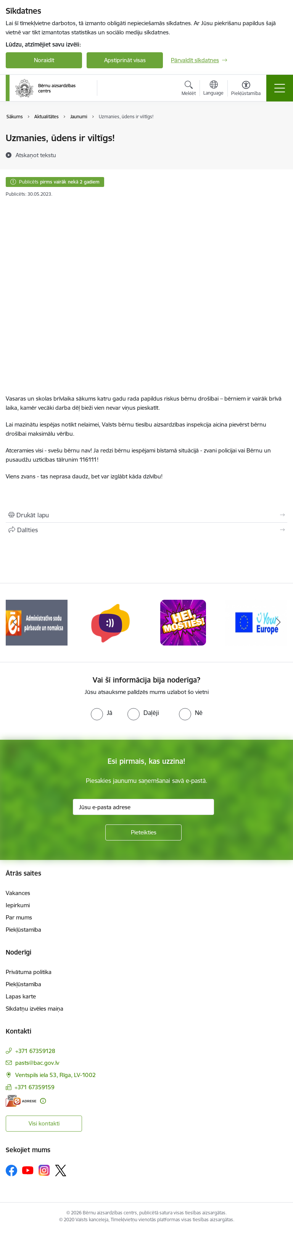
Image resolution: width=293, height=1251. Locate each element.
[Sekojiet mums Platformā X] (60, 1170)
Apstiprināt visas (125, 60)
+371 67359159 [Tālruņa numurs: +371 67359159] (34, 1087)
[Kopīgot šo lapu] (146, 530)
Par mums (19, 917)
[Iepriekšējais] (14, 622)
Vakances (18, 893)
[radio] (101, 712)
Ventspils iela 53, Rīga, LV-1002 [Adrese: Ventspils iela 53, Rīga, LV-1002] (55, 1075)
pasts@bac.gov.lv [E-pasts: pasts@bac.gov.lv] (37, 1062)
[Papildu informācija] (43, 1101)
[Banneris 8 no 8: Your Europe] (256, 622)
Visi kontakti (44, 1123)
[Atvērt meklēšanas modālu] (189, 89)
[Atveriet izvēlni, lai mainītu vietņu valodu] (213, 89)
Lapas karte (21, 996)
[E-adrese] (21, 1101)
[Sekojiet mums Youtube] (28, 1170)
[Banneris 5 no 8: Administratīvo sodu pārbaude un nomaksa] (37, 622)
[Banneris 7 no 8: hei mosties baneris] (183, 622)
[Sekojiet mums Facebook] (11, 1170)
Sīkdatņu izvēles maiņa (34, 1008)
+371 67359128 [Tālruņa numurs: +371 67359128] (35, 1051)
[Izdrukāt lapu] (146, 515)
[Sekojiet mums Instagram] (44, 1170)
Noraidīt (44, 60)
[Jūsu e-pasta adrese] (143, 807)
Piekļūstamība (23, 929)
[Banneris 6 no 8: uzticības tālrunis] (110, 622)
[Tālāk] (278, 622)
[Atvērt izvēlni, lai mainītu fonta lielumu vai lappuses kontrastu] (245, 89)
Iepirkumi (18, 905)
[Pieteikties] (143, 832)
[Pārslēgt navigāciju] (279, 88)
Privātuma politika (29, 972)
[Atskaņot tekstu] (36, 154)
